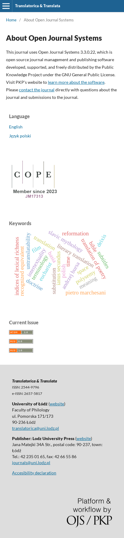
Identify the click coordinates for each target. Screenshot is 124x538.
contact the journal (36, 89)
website (57, 403)
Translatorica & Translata (37, 5)
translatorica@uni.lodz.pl (35, 428)
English (16, 126)
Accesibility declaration (34, 472)
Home (11, 19)
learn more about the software (76, 82)
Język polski (20, 135)
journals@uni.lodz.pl (31, 462)
